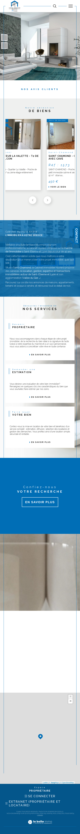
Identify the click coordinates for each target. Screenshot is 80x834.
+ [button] (71, 696)
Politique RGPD (67, 813)
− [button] (71, 701)
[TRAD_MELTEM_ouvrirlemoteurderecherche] (55, 6)
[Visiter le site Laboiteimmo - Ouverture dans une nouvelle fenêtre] (40, 825)
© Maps (54, 783)
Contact (76, 235)
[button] (47, 200)
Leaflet (45, 783)
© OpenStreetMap (67, 783)
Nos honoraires (13, 813)
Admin (49, 813)
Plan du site (25, 813)
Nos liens (56, 813)
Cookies (40, 815)
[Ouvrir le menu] (71, 6)
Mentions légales (38, 813)
